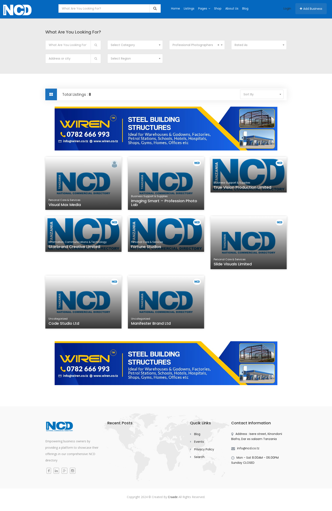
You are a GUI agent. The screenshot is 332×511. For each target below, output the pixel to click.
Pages (204, 8)
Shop (217, 8)
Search (199, 457)
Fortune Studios (146, 247)
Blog (245, 8)
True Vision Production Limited (243, 188)
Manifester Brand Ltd (151, 323)
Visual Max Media (65, 205)
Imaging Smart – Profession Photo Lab (164, 203)
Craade (173, 497)
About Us (231, 8)
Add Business (311, 9)
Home (175, 8)
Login (287, 8)
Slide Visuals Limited (233, 264)
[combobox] (135, 45)
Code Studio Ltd (64, 323)
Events (199, 442)
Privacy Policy (204, 449)
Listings (189, 8)
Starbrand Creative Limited (75, 247)
